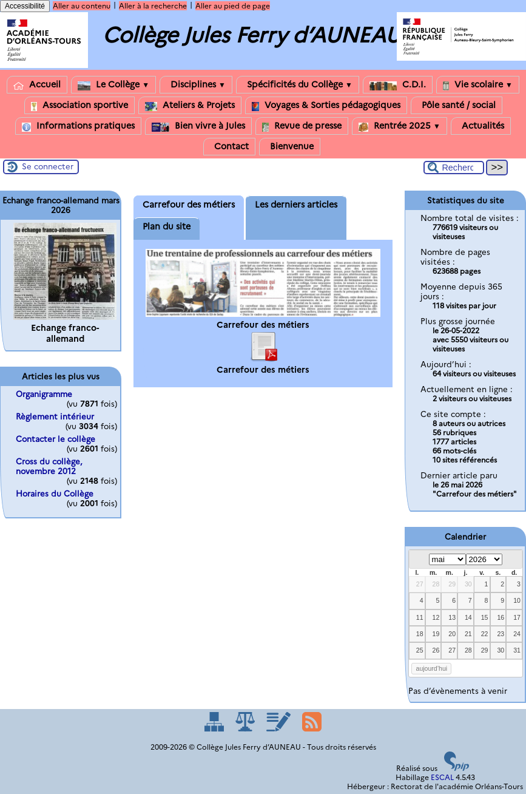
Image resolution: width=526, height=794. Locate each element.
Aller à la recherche (153, 5)
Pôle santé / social (456, 105)
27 (419, 584)
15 (484, 617)
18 (419, 633)
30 (468, 584)
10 (517, 600)
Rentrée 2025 (399, 126)
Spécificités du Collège (297, 84)
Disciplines (196, 84)
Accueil (37, 84)
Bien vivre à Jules (198, 126)
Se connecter (47, 166)
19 (436, 633)
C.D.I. (397, 84)
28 (436, 584)
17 (517, 617)
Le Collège (113, 84)
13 (452, 617)
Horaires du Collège (54, 493)
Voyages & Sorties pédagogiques (326, 105)
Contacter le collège (55, 439)
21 (468, 633)
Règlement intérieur (55, 416)
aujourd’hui (432, 668)
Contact (229, 146)
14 (468, 617)
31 (517, 650)
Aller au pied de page (232, 5)
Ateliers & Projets (190, 105)
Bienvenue (290, 146)
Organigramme (44, 394)
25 (419, 650)
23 (500, 633)
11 (419, 617)
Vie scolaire (478, 84)
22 (484, 633)
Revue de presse (302, 126)
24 (517, 633)
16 (500, 617)
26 (436, 650)
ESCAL (442, 777)
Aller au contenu (81, 5)
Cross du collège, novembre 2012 (49, 466)
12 (436, 617)
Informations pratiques (78, 126)
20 (452, 633)
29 (452, 584)
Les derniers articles (296, 204)
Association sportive (79, 105)
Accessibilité (25, 6)
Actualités (480, 126)
